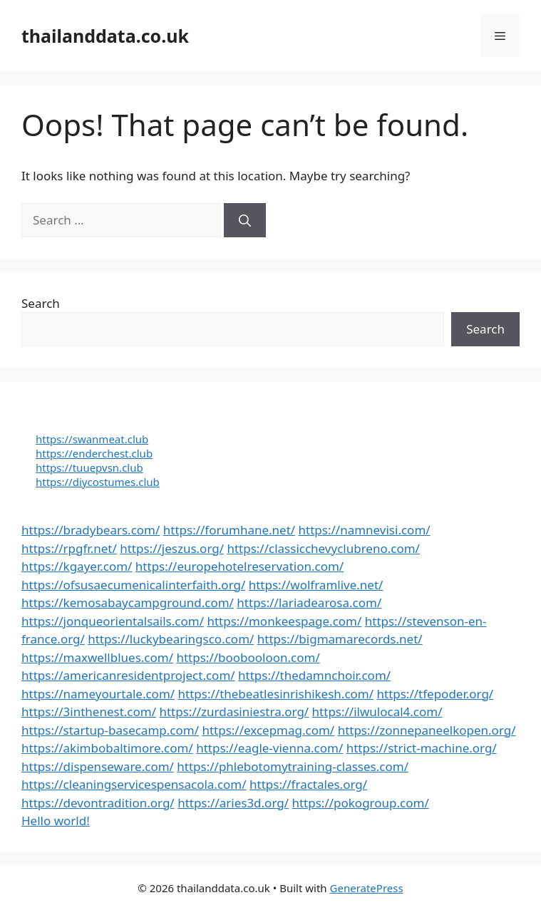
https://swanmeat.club (92, 439)
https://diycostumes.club (98, 482)
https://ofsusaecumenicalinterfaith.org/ (133, 584)
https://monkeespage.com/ (284, 621)
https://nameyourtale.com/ (98, 694)
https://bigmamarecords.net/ (340, 639)
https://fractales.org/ (308, 784)
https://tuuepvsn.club (89, 467)
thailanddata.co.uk (105, 36)
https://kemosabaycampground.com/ (127, 602)
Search (40, 303)
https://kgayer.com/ (76, 566)
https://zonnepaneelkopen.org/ (427, 730)
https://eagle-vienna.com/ (269, 748)
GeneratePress (366, 888)
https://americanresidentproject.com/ (128, 675)
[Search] (245, 220)
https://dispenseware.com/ (97, 766)
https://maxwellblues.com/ (97, 657)
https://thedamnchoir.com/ (314, 675)
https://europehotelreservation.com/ (239, 566)
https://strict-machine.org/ (421, 748)
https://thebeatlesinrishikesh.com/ (276, 694)
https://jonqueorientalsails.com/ (112, 621)
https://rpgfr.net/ (69, 548)
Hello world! (55, 820)
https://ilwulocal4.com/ (377, 711)
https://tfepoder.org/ (434, 694)
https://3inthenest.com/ (88, 711)
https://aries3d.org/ (233, 803)
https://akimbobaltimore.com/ (107, 748)
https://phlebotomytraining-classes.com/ (292, 766)
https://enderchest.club (94, 453)
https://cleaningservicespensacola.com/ (134, 784)
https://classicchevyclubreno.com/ (323, 548)
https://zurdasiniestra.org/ (234, 711)
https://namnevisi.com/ (365, 530)
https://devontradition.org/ (98, 803)
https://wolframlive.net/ (316, 584)
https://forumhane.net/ (229, 530)
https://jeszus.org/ (172, 548)
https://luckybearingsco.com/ (171, 639)
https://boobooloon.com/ (247, 657)
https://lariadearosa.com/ (309, 602)
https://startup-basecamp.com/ (110, 730)
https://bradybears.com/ (90, 530)
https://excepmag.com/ (268, 730)
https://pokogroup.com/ (360, 803)
